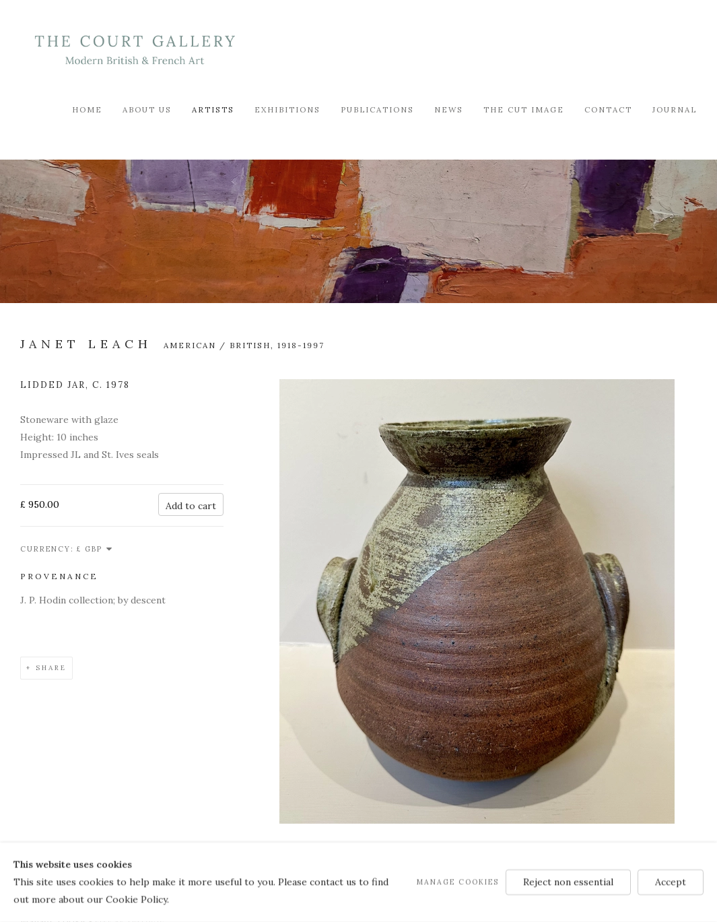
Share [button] (51, 667)
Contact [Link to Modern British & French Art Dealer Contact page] (608, 109)
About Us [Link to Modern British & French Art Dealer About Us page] (147, 109)
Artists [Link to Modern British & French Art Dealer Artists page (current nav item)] (213, 109)
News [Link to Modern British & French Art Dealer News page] (448, 109)
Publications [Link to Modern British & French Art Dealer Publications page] (377, 109)
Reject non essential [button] (568, 882)
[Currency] (95, 549)
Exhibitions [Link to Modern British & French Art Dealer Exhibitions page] (287, 109)
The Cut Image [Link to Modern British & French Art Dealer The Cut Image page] (523, 109)
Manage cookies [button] (458, 881)
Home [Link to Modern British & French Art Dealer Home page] (87, 109)
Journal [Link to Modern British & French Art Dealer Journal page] (674, 109)
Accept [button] (670, 882)
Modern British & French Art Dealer (134, 50)
